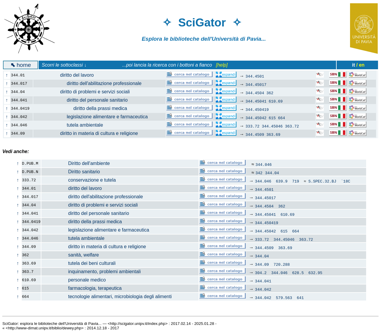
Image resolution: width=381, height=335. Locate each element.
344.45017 (256, 84)
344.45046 (272, 126)
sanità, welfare (70, 254)
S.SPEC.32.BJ (322, 181)
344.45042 (256, 117)
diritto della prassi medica (84, 108)
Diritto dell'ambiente (76, 163)
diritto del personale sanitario (84, 100)
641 (300, 297)
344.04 (272, 172)
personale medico (74, 279)
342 (258, 172)
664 (281, 117)
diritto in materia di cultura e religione (89, 133)
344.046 (263, 164)
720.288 (282, 264)
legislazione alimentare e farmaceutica (94, 116)
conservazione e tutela (79, 180)
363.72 (292, 126)
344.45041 (256, 101)
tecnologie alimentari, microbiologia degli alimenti (107, 296)
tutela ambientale (72, 125)
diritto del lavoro (67, 75)
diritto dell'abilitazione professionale (91, 83)
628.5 (298, 272)
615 (272, 117)
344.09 (262, 264)
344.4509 (255, 134)
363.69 (273, 134)
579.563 (284, 297)
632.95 (315, 272)
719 (295, 181)
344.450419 (257, 109)
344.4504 (255, 92)
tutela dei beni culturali (78, 263)
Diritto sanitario (71, 171)
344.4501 (255, 76)
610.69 (276, 101)
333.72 (253, 126)
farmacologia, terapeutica (82, 288)
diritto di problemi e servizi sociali (85, 91)
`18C (345, 181)
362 (269, 92)
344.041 (263, 281)
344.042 (263, 289)
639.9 (282, 181)
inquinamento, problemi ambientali (91, 271)
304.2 (261, 272)
